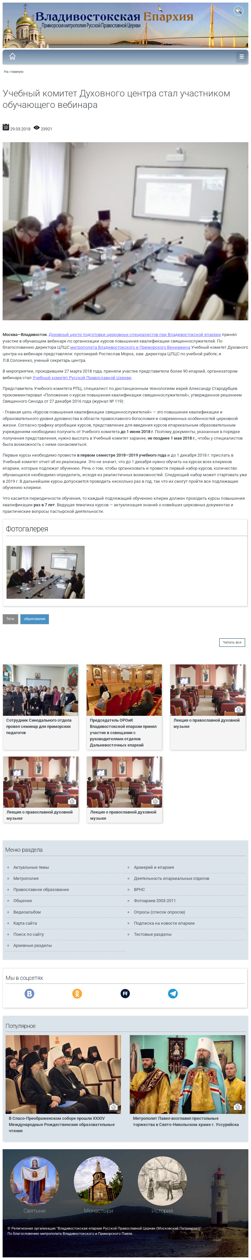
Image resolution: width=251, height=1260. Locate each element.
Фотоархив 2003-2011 (155, 900)
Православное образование (41, 889)
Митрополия (26, 878)
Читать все (232, 642)
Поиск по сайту (28, 934)
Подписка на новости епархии (164, 923)
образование (34, 619)
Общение (22, 900)
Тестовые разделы (153, 934)
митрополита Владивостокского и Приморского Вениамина (130, 347)
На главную (14, 72)
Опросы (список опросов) (159, 912)
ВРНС (139, 889)
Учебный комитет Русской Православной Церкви (82, 377)
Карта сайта (25, 923)
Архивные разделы (32, 945)
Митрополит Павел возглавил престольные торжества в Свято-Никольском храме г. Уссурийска (186, 1121)
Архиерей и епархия (154, 867)
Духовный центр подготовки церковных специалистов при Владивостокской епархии (135, 334)
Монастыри (98, 1211)
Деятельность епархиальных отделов (171, 878)
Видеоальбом (27, 912)
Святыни (34, 1211)
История (162, 1211)
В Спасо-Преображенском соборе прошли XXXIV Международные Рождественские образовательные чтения (62, 1124)
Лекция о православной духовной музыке (207, 723)
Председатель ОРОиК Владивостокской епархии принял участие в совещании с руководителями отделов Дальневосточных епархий (123, 733)
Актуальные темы (31, 867)
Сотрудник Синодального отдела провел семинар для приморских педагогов (39, 726)
